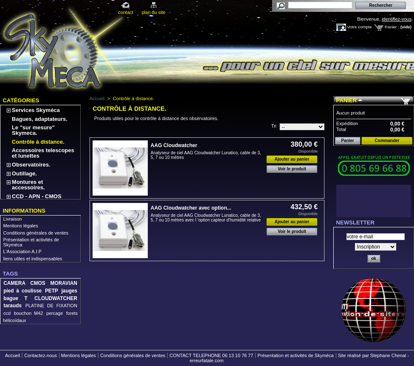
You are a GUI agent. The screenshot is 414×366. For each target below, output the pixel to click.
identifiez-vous (396, 19)
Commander (387, 140)
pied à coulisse (22, 291)
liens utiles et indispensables (32, 258)
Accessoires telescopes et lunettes (43, 153)
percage (54, 313)
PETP (51, 291)
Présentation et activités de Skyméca (295, 355)
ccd (7, 313)
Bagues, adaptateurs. (40, 119)
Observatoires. (31, 164)
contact (125, 12)
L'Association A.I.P (22, 251)
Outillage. (24, 173)
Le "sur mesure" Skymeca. (33, 130)
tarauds (12, 306)
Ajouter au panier (292, 159)
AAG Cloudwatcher (174, 145)
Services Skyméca (36, 110)
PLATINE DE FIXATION (51, 305)
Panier (346, 100)
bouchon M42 (28, 313)
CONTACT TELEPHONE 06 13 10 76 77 (211, 355)
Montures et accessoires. (28, 185)
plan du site (153, 12)
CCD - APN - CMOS (36, 196)
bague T (15, 298)
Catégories (21, 100)
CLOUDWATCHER (56, 298)
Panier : (392, 27)
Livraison (12, 218)
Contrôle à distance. (38, 142)
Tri (273, 125)
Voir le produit (292, 169)
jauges (69, 291)
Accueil (97, 98)
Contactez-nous (40, 355)
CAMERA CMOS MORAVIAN (40, 283)
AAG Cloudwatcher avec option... (191, 208)
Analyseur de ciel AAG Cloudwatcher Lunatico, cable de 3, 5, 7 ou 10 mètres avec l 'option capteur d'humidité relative (206, 217)
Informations (24, 211)
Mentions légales (20, 225)
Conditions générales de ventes (35, 232)
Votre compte (359, 27)
